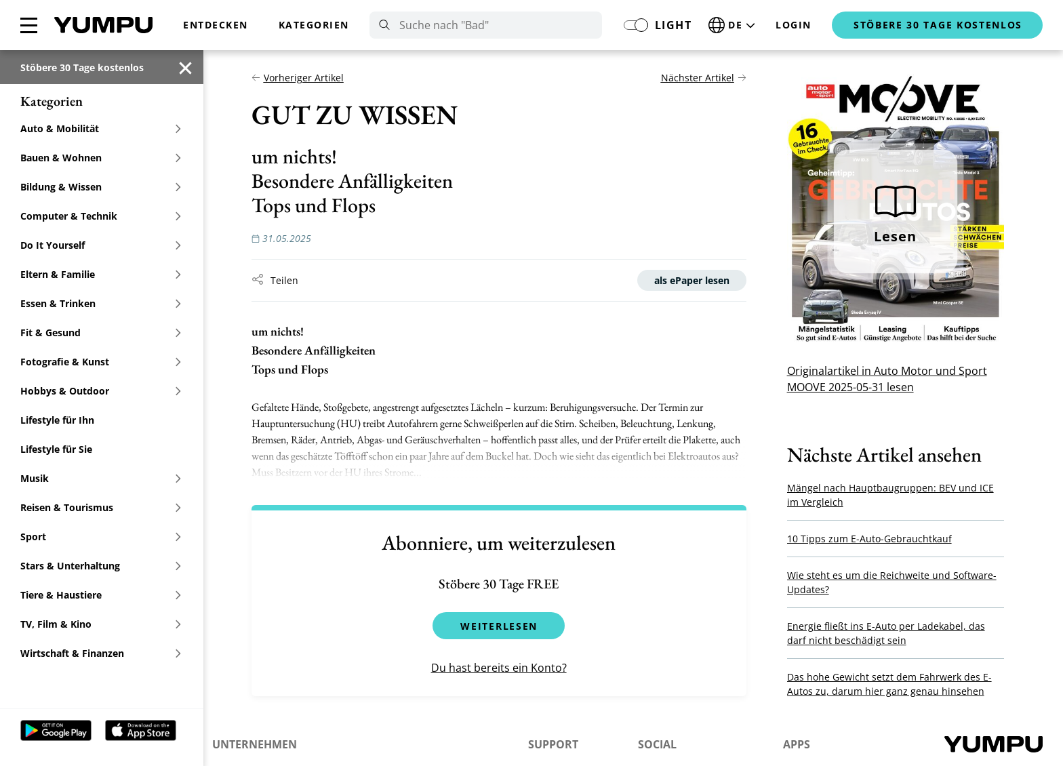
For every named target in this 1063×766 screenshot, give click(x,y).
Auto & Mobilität (101, 128)
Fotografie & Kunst (101, 361)
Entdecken (215, 24)
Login (793, 25)
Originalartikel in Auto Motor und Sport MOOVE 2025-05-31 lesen (892, 379)
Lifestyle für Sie (56, 449)
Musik (101, 478)
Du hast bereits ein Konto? (504, 667)
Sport (101, 536)
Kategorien (314, 24)
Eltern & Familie (101, 274)
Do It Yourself (101, 245)
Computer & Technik (101, 215)
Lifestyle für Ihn (57, 420)
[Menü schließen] (28, 25)
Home (103, 25)
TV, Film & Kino (101, 624)
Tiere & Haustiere (101, 594)
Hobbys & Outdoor (101, 390)
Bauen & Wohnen (101, 157)
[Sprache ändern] (733, 25)
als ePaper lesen (697, 280)
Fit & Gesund (101, 332)
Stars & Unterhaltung (101, 565)
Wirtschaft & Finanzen (101, 653)
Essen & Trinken (101, 303)
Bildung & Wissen (101, 186)
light (673, 25)
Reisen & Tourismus (101, 507)
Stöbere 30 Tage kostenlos (82, 67)
